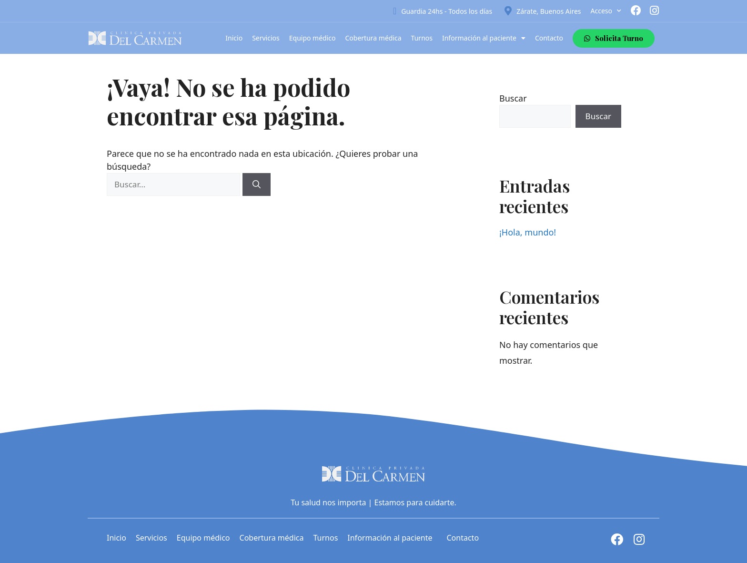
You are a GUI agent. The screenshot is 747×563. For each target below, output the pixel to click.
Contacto (549, 37)
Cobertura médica (373, 37)
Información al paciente (483, 38)
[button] (614, 38)
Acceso (606, 11)
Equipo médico (312, 37)
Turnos (422, 37)
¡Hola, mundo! (527, 232)
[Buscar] (256, 184)
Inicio (233, 37)
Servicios (266, 37)
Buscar (513, 98)
